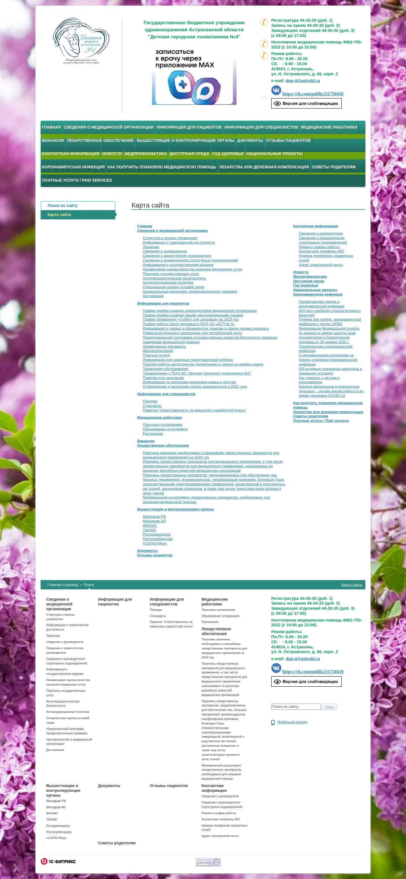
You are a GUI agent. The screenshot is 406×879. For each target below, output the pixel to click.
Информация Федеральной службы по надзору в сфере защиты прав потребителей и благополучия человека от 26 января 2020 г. (329, 335)
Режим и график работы (319, 247)
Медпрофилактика (146, 153)
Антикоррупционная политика (168, 282)
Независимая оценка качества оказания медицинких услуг (192, 269)
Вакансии (53, 140)
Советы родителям (334, 167)
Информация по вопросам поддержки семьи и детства (189, 382)
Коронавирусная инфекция (73, 167)
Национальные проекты (274, 153)
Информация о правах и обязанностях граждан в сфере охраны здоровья (206, 328)
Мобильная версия (292, 722)
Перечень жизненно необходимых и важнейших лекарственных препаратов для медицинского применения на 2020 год (224, 648)
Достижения (153, 296)
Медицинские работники (329, 127)
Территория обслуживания (165, 369)
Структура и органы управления (170, 238)
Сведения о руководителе (165, 251)
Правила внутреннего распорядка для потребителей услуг (192, 333)
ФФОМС (150, 525)
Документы (250, 140)
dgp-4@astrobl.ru (303, 80)
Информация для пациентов (189, 127)
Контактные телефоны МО (321, 251)
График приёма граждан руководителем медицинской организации (200, 311)
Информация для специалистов (261, 127)
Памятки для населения (163, 378)
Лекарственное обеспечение (100, 140)
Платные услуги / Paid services (77, 180)
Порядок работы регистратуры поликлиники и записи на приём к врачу (203, 364)
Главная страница (62, 585)
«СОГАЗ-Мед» (155, 543)
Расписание (153, 433)
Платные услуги (156, 355)
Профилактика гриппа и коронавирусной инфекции (321, 303)
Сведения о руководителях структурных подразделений (190, 260)
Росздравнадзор (157, 534)
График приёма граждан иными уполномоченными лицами (193, 315)
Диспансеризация (158, 351)
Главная (51, 127)
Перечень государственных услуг (171, 274)
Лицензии (151, 247)
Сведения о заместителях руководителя (177, 256)
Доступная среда (189, 153)
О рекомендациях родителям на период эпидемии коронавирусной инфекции (328, 359)
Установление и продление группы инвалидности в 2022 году (195, 386)
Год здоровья (228, 153)
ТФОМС (149, 530)
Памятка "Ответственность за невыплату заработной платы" (194, 410)
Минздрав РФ (154, 516)
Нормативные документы (164, 346)
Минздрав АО (154, 521)
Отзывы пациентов (288, 140)
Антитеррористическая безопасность (174, 278)
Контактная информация (70, 153)
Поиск (89, 585)
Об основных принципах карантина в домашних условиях (330, 371)
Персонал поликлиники (162, 424)
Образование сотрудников (165, 429)
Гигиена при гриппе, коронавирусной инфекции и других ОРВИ (330, 321)
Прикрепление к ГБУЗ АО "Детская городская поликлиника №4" (197, 373)
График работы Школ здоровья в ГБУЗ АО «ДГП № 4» (189, 324)
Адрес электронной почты (321, 265)
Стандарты (152, 406)
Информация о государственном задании (178, 265)
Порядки (150, 401)
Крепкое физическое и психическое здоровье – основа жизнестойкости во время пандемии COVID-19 (331, 391)
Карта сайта (352, 585)
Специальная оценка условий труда (173, 287)
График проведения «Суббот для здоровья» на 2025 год (191, 319)
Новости (112, 153)
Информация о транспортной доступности (179, 242)
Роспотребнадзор (158, 539)
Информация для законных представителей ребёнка (188, 360)
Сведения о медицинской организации (109, 127)
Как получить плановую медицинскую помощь (161, 167)
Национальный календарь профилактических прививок (190, 291)
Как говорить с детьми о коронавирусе (319, 380)
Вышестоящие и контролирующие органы (185, 140)
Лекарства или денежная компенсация (264, 167)
